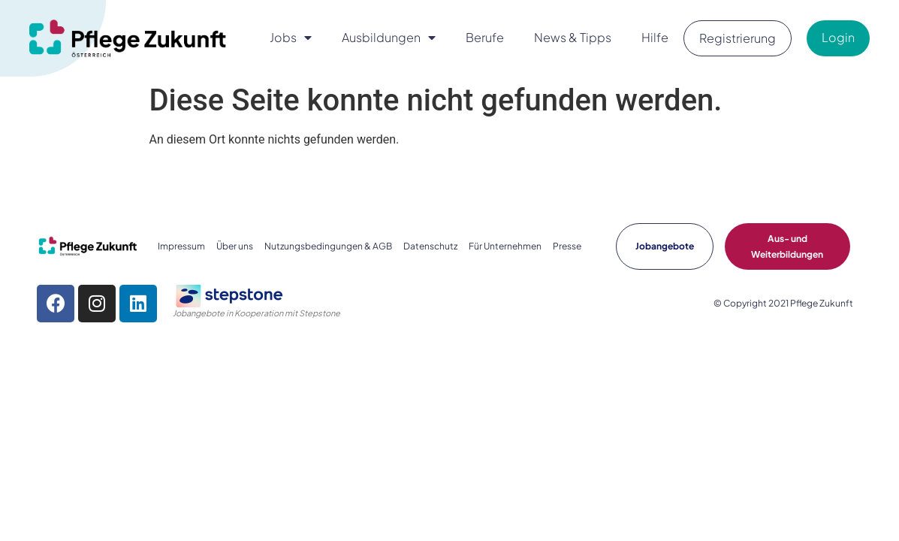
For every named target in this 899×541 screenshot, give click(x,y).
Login (838, 37)
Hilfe (654, 37)
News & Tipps (572, 37)
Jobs (291, 37)
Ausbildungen (389, 37)
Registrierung (737, 38)
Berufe (485, 37)
